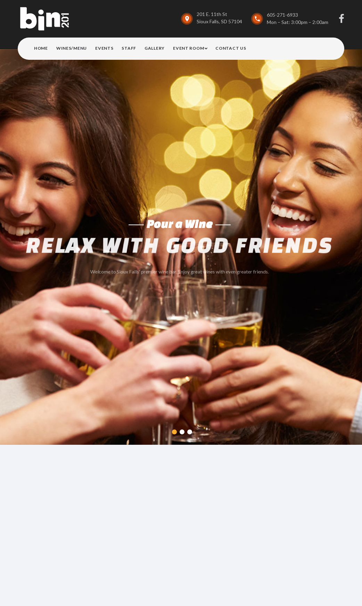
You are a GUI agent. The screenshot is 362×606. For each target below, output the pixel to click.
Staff (129, 48)
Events (104, 48)
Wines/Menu (71, 48)
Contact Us (230, 48)
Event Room (188, 48)
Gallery (155, 48)
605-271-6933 (282, 15)
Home (41, 48)
